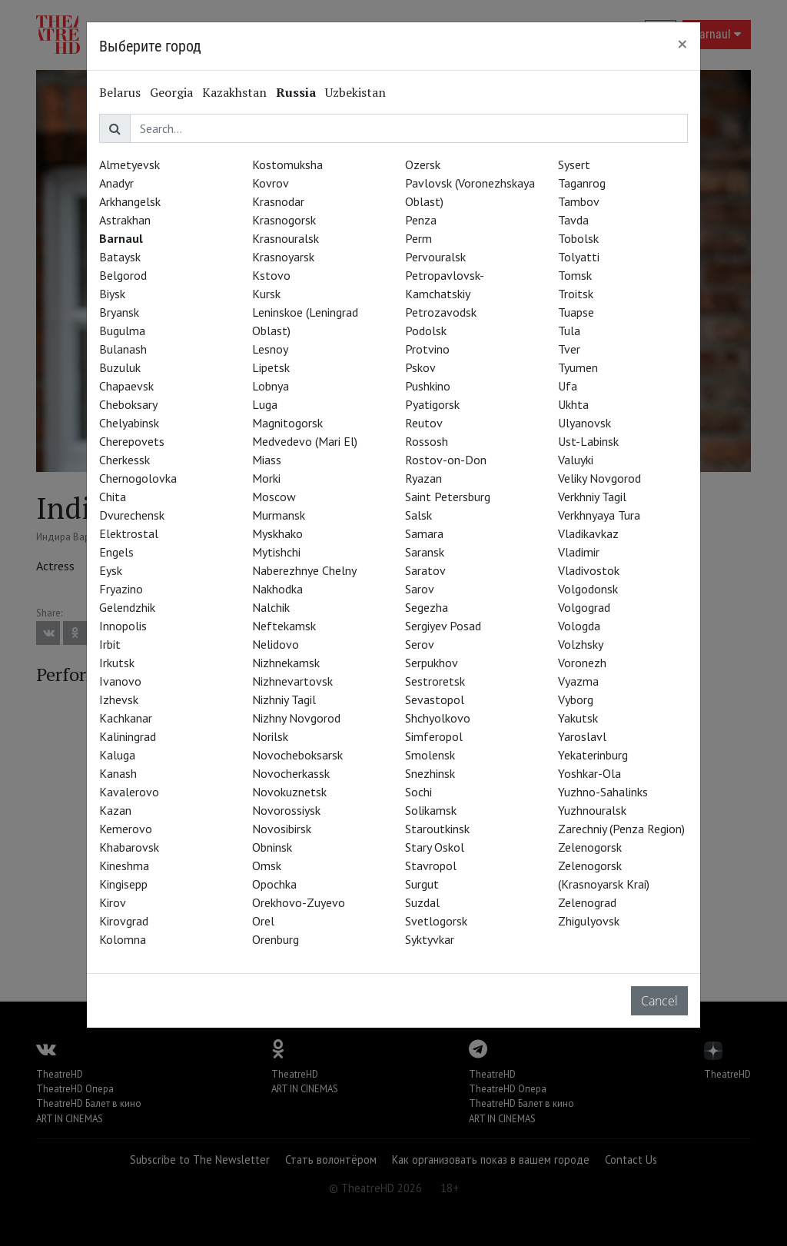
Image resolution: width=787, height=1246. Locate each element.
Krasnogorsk (284, 220)
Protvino (427, 349)
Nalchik (271, 607)
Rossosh (426, 441)
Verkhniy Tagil (592, 496)
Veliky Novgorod (599, 478)
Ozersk (422, 164)
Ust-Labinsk (588, 441)
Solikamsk (431, 810)
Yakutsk (578, 718)
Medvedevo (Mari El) (304, 441)
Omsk (266, 865)
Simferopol (434, 736)
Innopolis (123, 625)
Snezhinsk (430, 773)
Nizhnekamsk (286, 662)
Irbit (110, 644)
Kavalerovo (129, 791)
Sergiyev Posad (443, 625)
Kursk (266, 293)
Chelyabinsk (129, 422)
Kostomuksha (287, 164)
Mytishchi (276, 552)
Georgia (171, 92)
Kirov (112, 902)
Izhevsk (118, 699)
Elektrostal (128, 533)
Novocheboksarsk (297, 755)
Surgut (422, 884)
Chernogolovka (138, 478)
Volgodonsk (588, 588)
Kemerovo (125, 828)
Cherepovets (131, 441)
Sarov (419, 588)
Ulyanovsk (584, 422)
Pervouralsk (435, 256)
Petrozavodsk (441, 312)
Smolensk (430, 755)
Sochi (418, 791)
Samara (424, 533)
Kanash (118, 773)
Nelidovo (275, 644)
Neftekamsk (284, 625)
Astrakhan (125, 220)
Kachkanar (125, 718)
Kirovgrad (123, 921)
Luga (264, 404)
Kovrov (270, 183)
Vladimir (578, 552)
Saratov (425, 570)
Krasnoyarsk (283, 256)
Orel (263, 921)
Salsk (418, 515)
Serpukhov (431, 662)
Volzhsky (580, 644)
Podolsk (426, 330)
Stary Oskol (434, 847)
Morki (266, 478)
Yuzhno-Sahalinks (603, 791)
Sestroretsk (435, 681)
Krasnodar (278, 201)
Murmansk (278, 515)
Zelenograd (587, 902)
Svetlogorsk (436, 921)
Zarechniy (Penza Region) (621, 828)
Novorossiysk (286, 810)
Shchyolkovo (437, 718)
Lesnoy (270, 349)
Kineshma (124, 865)
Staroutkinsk (437, 828)
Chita (112, 496)
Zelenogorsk (590, 847)
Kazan (115, 810)
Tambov (578, 201)
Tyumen (578, 367)
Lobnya (270, 386)
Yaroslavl (582, 736)
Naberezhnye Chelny (304, 570)
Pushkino (427, 386)
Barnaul (121, 238)
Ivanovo (120, 681)
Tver (569, 349)
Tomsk (575, 275)
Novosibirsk (281, 828)
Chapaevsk (126, 386)
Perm (418, 238)
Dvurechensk (131, 515)
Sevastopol (434, 699)
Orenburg (275, 939)
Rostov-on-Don (445, 459)
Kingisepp (123, 884)
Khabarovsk (129, 847)
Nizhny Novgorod (296, 718)
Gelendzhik (127, 607)
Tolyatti (578, 256)
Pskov (420, 367)
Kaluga (117, 755)
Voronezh (582, 662)
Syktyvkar (429, 939)
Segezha (426, 607)
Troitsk (575, 293)
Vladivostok (588, 570)
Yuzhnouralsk (592, 810)
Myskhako (277, 533)
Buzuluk (120, 367)
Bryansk (119, 312)
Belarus (120, 92)
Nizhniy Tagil (284, 699)
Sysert (574, 164)
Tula (569, 330)
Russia (296, 92)
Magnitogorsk (287, 422)
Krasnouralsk (285, 238)
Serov (419, 644)
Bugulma (122, 330)
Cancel (659, 1000)
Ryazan (423, 478)
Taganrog (582, 183)
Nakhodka (277, 588)
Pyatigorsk (432, 404)
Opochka (274, 884)
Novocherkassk (291, 773)
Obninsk (272, 847)
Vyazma (578, 681)
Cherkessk (124, 459)
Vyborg (575, 699)
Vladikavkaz (588, 533)
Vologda (579, 625)
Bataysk (120, 256)
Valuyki (575, 459)
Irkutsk (116, 662)
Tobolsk (578, 238)
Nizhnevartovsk (292, 681)
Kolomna (122, 939)
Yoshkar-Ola (589, 773)
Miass (266, 459)
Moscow (274, 496)
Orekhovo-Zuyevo (298, 902)
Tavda (573, 220)
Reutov (424, 422)
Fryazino (121, 588)
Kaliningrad (127, 736)
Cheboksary (128, 404)
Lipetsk (271, 367)
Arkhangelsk (130, 201)
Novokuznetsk (289, 791)
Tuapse (576, 312)
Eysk (110, 570)
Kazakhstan (234, 92)
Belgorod (123, 275)
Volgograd (584, 607)
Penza (421, 220)
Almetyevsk (129, 164)
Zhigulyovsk (588, 921)
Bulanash (123, 349)
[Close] (682, 43)
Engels (116, 552)
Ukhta (573, 404)
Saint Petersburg (447, 496)
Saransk (424, 552)
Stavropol (431, 865)
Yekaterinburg (593, 755)
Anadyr (116, 183)
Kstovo (271, 275)
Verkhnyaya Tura (599, 515)
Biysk (112, 293)
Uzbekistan (355, 92)
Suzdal (422, 902)
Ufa (567, 386)
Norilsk (270, 736)
